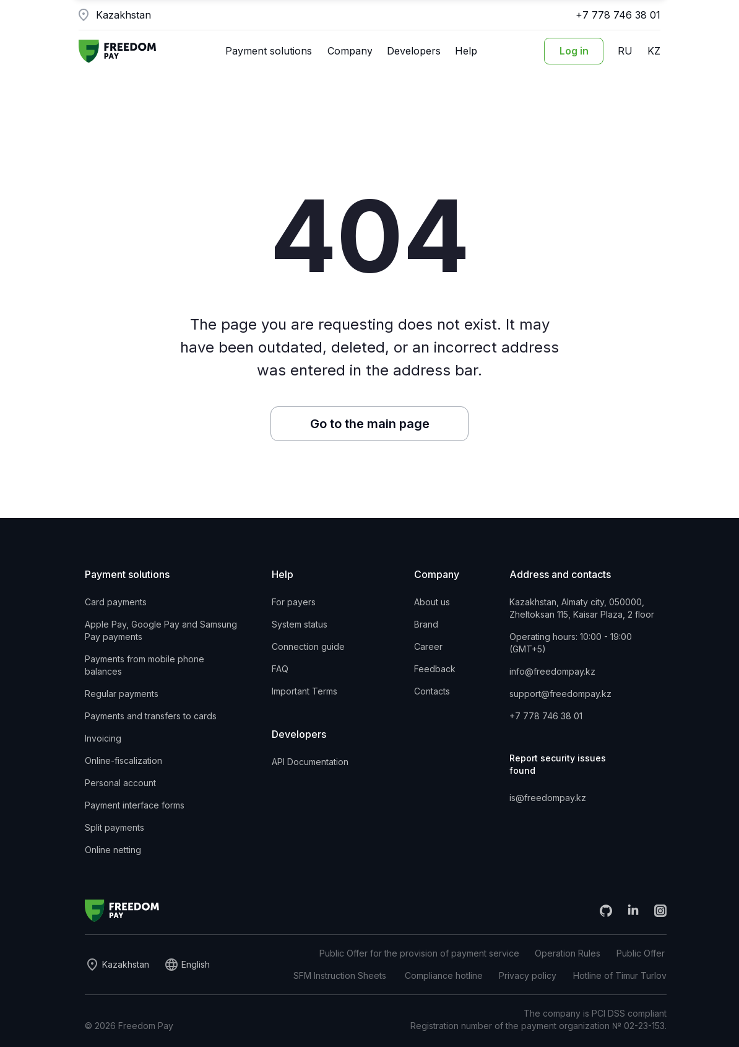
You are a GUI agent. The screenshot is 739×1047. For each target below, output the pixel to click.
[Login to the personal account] (573, 51)
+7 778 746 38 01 (618, 15)
